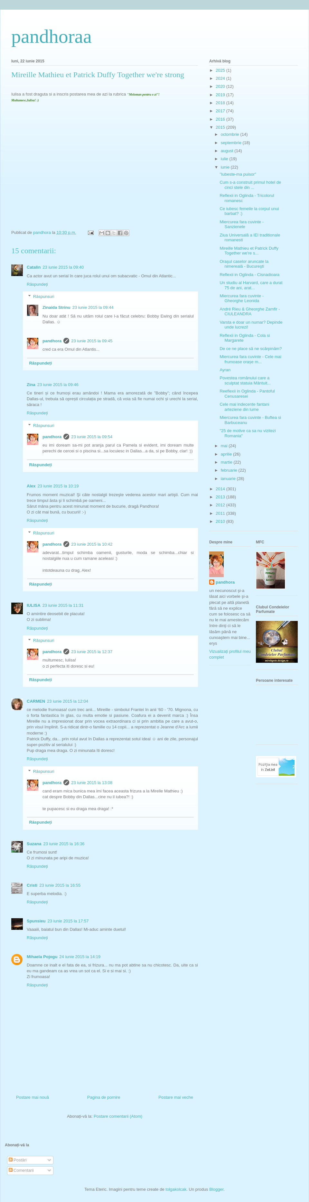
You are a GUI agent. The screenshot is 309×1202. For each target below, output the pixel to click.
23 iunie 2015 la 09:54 (91, 436)
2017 (221, 110)
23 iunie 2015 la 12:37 (91, 651)
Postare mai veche (175, 1097)
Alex (31, 486)
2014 (221, 488)
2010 (221, 521)
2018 (221, 102)
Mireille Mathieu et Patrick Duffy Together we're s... (249, 251)
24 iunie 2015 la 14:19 (79, 956)
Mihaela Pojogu (42, 956)
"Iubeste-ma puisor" (238, 174)
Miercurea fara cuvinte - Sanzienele (242, 224)
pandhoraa (51, 36)
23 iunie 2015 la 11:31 (63, 605)
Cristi (32, 885)
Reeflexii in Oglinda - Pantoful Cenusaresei (247, 394)
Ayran (225, 369)
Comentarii (21, 1170)
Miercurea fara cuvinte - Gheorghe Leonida (242, 298)
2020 (221, 86)
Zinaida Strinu (56, 307)
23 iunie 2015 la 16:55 (59, 885)
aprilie (227, 454)
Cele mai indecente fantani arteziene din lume (244, 407)
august (228, 150)
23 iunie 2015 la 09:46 (58, 384)
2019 (221, 94)
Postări (18, 1160)
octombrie (230, 134)
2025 (221, 70)
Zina (31, 384)
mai (225, 445)
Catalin (34, 267)
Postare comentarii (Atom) (118, 1116)
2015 (221, 127)
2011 (221, 513)
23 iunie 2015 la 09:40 (63, 267)
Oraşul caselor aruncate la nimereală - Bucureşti (244, 264)
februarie (230, 470)
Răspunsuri (43, 296)
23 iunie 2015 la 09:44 (93, 307)
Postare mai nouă (32, 1097)
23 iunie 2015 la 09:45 (91, 340)
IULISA (34, 605)
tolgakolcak (175, 1189)
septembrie (232, 142)
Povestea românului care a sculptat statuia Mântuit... (245, 380)
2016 (221, 119)
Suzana (34, 843)
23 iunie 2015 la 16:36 (64, 843)
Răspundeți (37, 284)
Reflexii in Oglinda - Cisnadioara (249, 274)
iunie (226, 167)
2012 (221, 505)
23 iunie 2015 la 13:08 (91, 782)
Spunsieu (36, 921)
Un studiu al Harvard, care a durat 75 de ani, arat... (251, 285)
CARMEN (36, 701)
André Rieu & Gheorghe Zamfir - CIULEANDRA (250, 312)
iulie (225, 158)
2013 (221, 497)
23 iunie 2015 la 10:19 (58, 486)
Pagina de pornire (103, 1097)
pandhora (51, 340)
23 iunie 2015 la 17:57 (68, 921)
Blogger (216, 1189)
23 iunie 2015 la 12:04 (67, 701)
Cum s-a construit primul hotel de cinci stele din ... (250, 185)
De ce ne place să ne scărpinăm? (251, 348)
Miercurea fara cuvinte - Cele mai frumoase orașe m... (250, 359)
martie (227, 462)
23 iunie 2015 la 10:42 (91, 544)
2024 (221, 78)
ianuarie (229, 478)
